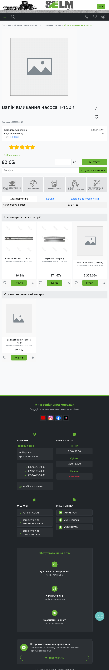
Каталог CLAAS (29, 512)
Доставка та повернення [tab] (85, 198)
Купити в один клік (93, 170)
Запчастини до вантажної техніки (31, 521)
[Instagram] (51, 418)
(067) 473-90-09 (34, 467)
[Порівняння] (33, 283)
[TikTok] (66, 418)
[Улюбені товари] (5, 283)
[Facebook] (58, 418)
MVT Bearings (69, 520)
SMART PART (68, 512)
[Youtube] (43, 418)
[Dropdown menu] (101, 6)
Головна (7, 25)
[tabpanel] (54, 205)
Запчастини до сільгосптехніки (29, 532)
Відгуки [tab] (49, 198)
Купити (19, 283)
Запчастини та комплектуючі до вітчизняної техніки (39, 25)
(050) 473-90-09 (34, 475)
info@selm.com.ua (31, 486)
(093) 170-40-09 (34, 471)
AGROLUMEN (68, 527)
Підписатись (54, 657)
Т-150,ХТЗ (15, 137)
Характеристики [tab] (19, 198)
